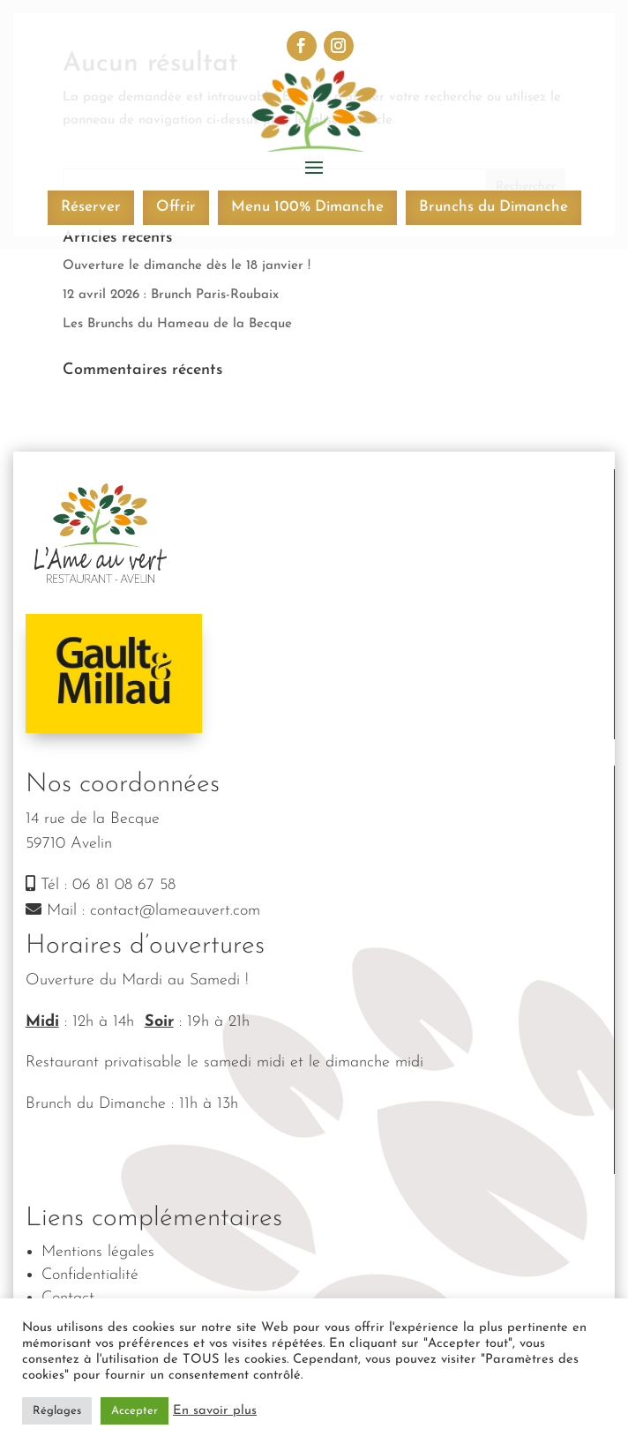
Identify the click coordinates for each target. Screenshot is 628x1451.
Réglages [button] (57, 1411)
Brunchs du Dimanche (493, 206)
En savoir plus (215, 1410)
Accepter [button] (134, 1411)
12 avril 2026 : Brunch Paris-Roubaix (171, 295)
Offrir (176, 206)
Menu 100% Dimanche (307, 206)
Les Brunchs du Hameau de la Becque (177, 324)
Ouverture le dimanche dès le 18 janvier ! (186, 266)
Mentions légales (97, 1252)
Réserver (91, 206)
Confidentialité (89, 1275)
